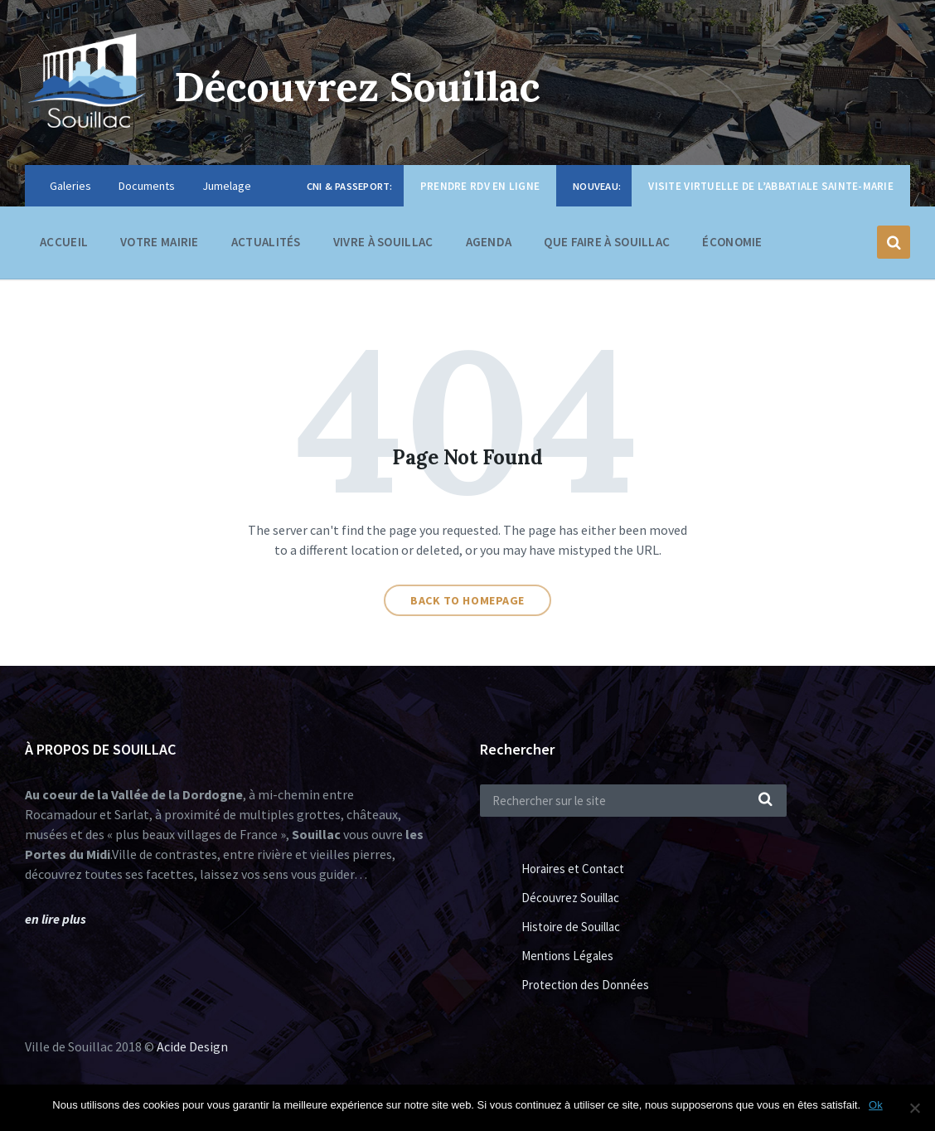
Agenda (489, 242)
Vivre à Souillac (383, 246)
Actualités (266, 242)
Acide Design (192, 1046)
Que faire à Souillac (607, 246)
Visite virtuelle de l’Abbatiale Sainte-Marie (771, 186)
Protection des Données (585, 985)
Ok (876, 1105)
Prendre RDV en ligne (480, 186)
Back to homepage (467, 600)
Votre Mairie (159, 246)
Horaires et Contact (572, 868)
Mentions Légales (567, 956)
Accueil (64, 242)
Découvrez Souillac (357, 86)
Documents (147, 185)
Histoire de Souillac (570, 926)
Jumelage (226, 185)
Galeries (70, 185)
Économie (732, 246)
